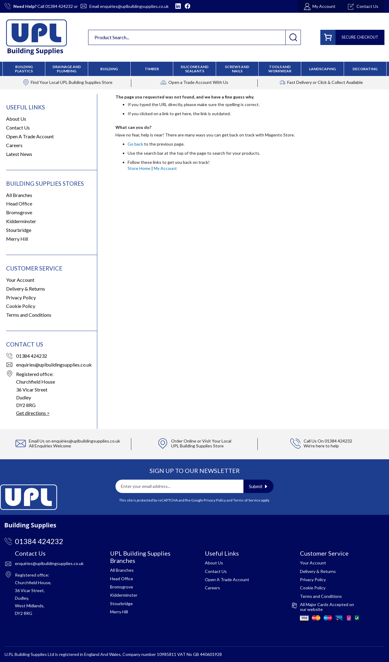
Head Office (19, 203)
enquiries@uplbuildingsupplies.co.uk (134, 6)
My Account (165, 168)
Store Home (139, 168)
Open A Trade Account (30, 136)
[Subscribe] (258, 486)
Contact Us (18, 127)
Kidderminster (21, 221)
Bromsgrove (19, 212)
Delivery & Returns (25, 288)
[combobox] (194, 37)
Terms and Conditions (28, 315)
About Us (16, 119)
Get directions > (33, 413)
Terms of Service (246, 500)
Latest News (19, 154)
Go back (135, 144)
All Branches (19, 195)
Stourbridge (18, 230)
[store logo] (36, 37)
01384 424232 (59, 6)
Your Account (20, 280)
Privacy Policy (21, 297)
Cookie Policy (20, 306)
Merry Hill (17, 239)
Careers (14, 145)
